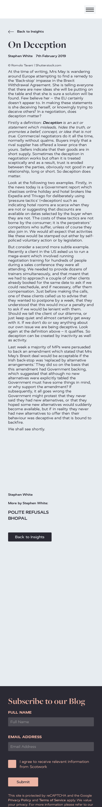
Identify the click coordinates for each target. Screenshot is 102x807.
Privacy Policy (19, 800)
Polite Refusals (28, 512)
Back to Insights (26, 32)
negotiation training (26, 260)
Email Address (25, 737)
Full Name (20, 712)
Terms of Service (52, 800)
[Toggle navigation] (90, 9)
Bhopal (17, 518)
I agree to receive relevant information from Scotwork (54, 764)
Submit (23, 782)
